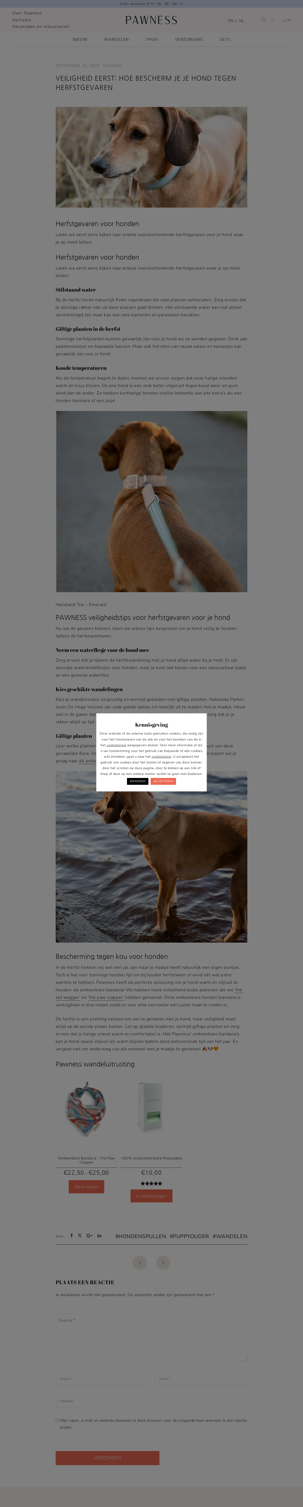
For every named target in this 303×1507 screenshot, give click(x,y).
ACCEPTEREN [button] (163, 781)
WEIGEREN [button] (138, 781)
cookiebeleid (116, 745)
